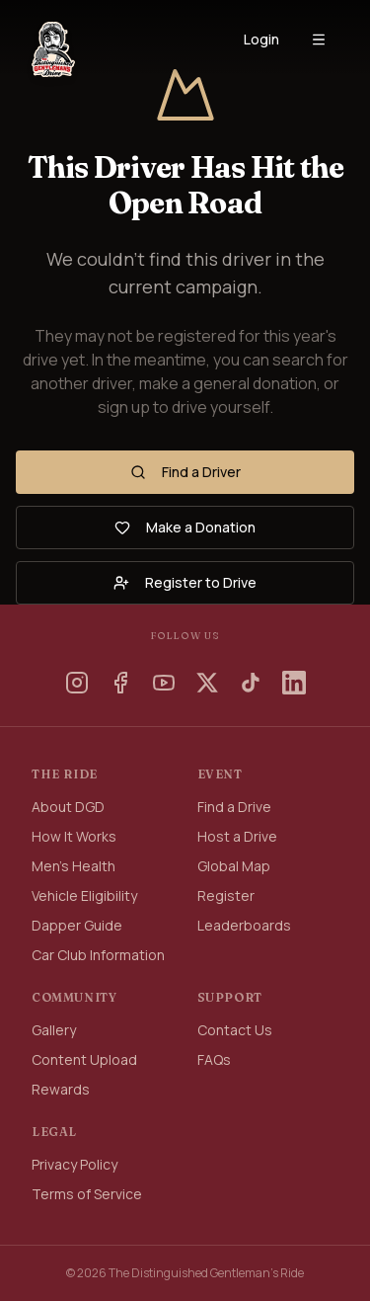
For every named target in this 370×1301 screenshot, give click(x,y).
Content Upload (84, 1059)
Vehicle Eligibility (84, 895)
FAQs (214, 1059)
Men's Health (73, 865)
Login (261, 39)
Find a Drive (234, 806)
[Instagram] (77, 682)
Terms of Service (87, 1193)
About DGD (68, 806)
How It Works (74, 836)
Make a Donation (185, 527)
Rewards (61, 1089)
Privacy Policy (74, 1164)
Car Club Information (98, 954)
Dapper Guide (77, 925)
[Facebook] (120, 682)
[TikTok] (250, 682)
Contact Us (234, 1029)
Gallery (54, 1029)
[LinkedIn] (294, 682)
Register (226, 895)
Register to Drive (185, 582)
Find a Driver (185, 471)
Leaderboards (244, 925)
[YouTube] (164, 682)
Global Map (233, 865)
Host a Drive (237, 836)
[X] (207, 682)
